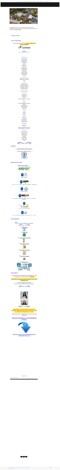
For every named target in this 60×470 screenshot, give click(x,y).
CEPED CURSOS (42, 1)
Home (18, 1)
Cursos (21, 1)
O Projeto (24, 1)
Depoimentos (37, 1)
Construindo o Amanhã (11, 468)
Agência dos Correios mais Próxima (30, 1)
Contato (51, 1)
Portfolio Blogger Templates (23, 467)
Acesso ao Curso (46, 1)
